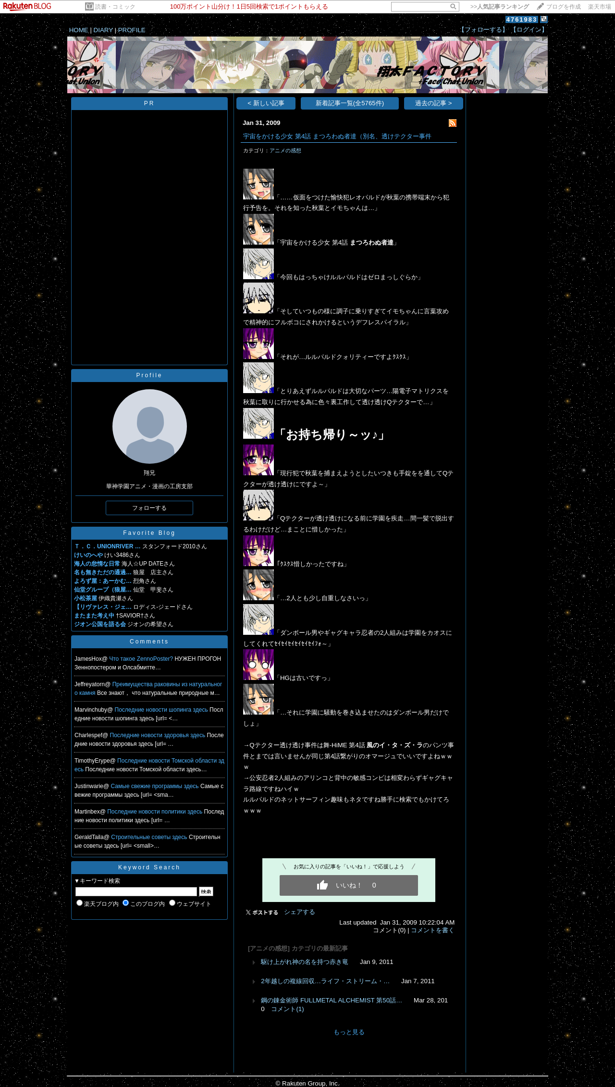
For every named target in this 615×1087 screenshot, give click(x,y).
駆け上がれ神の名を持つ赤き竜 (304, 961)
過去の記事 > (433, 103)
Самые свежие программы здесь (155, 786)
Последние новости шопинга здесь (162, 709)
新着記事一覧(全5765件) (350, 103)
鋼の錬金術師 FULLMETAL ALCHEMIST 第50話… (331, 1000)
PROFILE (132, 30)
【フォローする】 (483, 29)
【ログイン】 (529, 29)
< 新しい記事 (265, 103)
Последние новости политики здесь (155, 811)
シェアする (299, 911)
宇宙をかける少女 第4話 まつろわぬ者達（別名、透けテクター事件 (337, 136)
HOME (78, 30)
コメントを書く (433, 930)
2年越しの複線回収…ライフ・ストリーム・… (325, 981)
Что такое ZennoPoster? (141, 658)
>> (499, 6)
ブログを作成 (563, 6)
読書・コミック (115, 6)
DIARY (103, 30)
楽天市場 (599, 6)
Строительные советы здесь (150, 837)
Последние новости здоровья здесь (158, 735)
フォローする (149, 508)
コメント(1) (287, 1009)
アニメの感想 (285, 150)
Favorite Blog (149, 533)
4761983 (522, 19)
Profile (149, 375)
